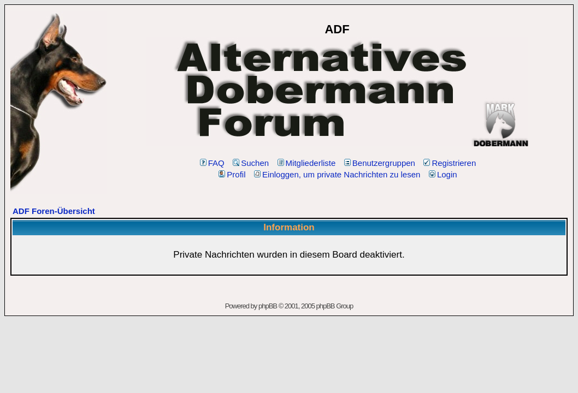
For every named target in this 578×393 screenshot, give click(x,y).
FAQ (212, 163)
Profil (232, 174)
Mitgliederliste (307, 163)
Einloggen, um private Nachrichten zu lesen (337, 174)
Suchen (251, 163)
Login (443, 174)
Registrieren (449, 163)
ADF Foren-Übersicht (54, 211)
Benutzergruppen (379, 163)
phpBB (267, 306)
